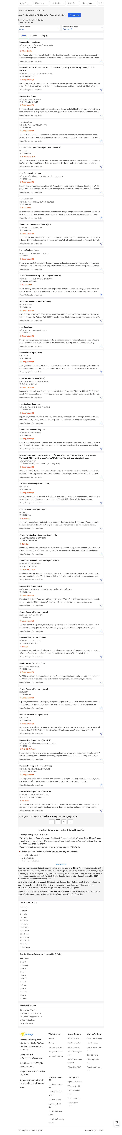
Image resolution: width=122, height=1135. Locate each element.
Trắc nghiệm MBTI (74, 1067)
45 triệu (23, 544)
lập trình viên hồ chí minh (31, 861)
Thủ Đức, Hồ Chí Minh (28, 643)
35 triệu (23, 646)
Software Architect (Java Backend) (34, 483)
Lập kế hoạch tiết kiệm (54, 1105)
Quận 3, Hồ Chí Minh (28, 384)
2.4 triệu (23, 800)
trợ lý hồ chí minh (28, 858)
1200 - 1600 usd (27, 569)
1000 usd (24, 518)
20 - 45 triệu (25, 51)
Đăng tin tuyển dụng (94, 1038)
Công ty (44, 35)
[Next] (70, 821)
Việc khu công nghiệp (73, 1104)
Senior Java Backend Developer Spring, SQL (38, 535)
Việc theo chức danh (75, 1081)
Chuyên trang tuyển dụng (94, 1049)
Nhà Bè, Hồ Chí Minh (28, 540)
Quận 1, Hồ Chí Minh (28, 771)
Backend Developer (27, 96)
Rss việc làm (89, 1130)
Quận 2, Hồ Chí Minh (28, 566)
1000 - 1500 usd (27, 156)
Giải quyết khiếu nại (55, 1051)
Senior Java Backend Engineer (32, 429)
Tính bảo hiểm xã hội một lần (56, 1121)
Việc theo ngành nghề (74, 1092)
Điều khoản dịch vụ (55, 1056)
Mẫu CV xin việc (73, 1038)
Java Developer (26, 122)
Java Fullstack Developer (30, 173)
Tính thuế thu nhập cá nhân (55, 1093)
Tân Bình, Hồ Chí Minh (28, 48)
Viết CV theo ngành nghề (75, 1053)
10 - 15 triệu (25, 207)
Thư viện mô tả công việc (94, 1068)
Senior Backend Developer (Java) (33, 612)
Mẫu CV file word (74, 1047)
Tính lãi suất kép (54, 1099)
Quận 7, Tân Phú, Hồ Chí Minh (31, 797)
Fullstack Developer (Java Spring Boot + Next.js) (40, 147)
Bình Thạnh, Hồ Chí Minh (29, 102)
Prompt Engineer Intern (29, 250)
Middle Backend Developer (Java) (33, 714)
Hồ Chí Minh (25, 127)
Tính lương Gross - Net (55, 1086)
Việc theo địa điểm (74, 1086)
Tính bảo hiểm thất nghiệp (55, 1113)
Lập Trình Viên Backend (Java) (32, 378)
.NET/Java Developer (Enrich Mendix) (35, 301)
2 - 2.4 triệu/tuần (27, 749)
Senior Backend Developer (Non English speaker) (40, 275)
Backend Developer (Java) (30, 352)
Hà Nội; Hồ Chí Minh (27, 76)
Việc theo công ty (74, 1098)
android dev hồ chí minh (30, 855)
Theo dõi (74, 15)
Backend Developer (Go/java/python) (35, 766)
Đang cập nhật (26, 79)
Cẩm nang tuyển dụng (93, 1061)
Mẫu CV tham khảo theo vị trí (75, 1061)
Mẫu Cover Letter (74, 1043)
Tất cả (24, 35)
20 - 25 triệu (25, 284)
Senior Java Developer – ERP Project (35, 224)
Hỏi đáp (51, 1043)
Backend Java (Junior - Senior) (32, 637)
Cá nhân (33, 35)
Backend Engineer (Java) (30, 42)
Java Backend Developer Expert (32, 509)
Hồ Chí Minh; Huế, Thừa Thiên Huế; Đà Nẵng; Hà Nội (40, 463)
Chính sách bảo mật (55, 1047)
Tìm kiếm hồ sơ (92, 1043)
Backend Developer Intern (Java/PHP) (35, 740)
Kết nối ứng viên (92, 1055)
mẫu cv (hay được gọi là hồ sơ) (60, 871)
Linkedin (40, 1083)
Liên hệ (51, 1038)
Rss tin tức (99, 1130)
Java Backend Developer (30, 404)
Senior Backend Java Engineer (32, 663)
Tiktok (22, 1087)
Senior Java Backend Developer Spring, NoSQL (39, 560)
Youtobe (32, 1083)
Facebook (24, 1083)
